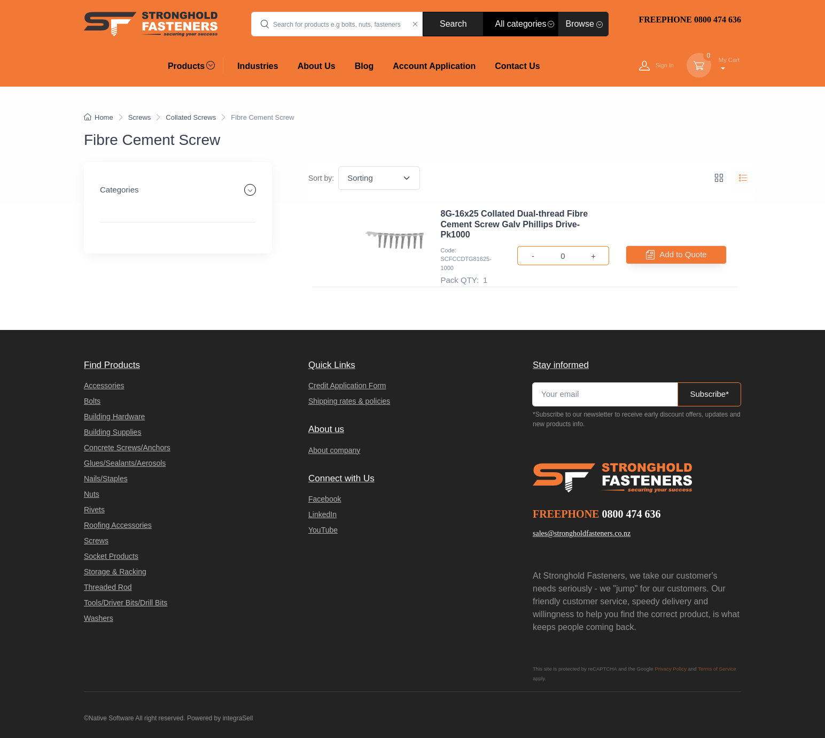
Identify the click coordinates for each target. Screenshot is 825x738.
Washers (98, 618)
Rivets (94, 509)
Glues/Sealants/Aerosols (125, 463)
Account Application (434, 66)
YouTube (323, 530)
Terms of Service (717, 669)
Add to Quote (675, 254)
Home (98, 117)
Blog (364, 66)
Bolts (92, 401)
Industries (257, 66)
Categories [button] (119, 189)
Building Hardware (114, 416)
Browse (584, 23)
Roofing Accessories (118, 525)
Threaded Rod (108, 587)
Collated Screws (191, 117)
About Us (317, 66)
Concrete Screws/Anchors (127, 447)
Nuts (91, 494)
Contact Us (517, 66)
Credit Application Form (347, 385)
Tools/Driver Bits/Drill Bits (125, 602)
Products (191, 66)
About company (334, 450)
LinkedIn (322, 514)
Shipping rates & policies (349, 401)
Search (453, 23)
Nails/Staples (106, 478)
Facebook (324, 499)
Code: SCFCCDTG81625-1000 (466, 259)
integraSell (238, 718)
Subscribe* (709, 393)
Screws (139, 117)
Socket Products (111, 556)
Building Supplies (112, 432)
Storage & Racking (115, 571)
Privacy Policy (671, 669)
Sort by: (321, 178)
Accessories (104, 385)
